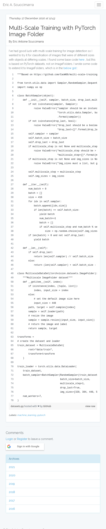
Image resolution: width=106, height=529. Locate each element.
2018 (12, 492)
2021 (12, 467)
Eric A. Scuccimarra (18, 5)
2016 (12, 508)
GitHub (47, 406)
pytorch (41, 415)
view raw (90, 406)
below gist (69, 68)
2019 (12, 483)
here (81, 59)
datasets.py (17, 406)
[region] (53, 238)
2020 (12, 475)
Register (22, 439)
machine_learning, (27, 415)
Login (9, 439)
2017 (12, 500)
